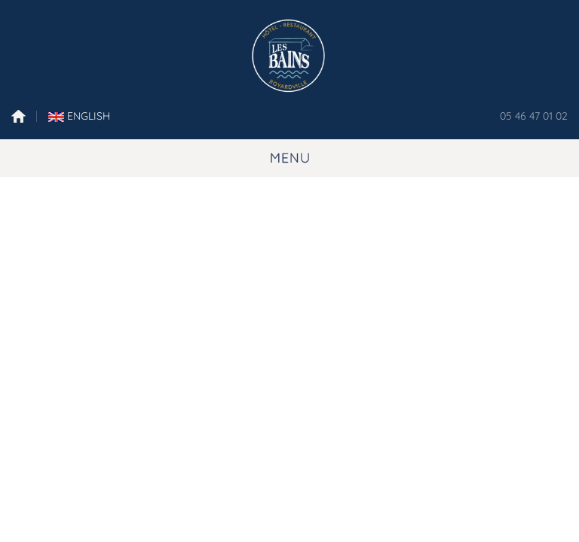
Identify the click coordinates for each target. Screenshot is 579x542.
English (79, 116)
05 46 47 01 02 (534, 116)
